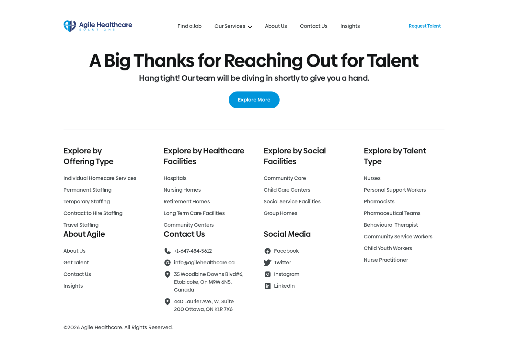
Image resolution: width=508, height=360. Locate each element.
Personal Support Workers (395, 190)
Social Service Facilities (292, 201)
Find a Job (190, 26)
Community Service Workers (398, 236)
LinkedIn (284, 286)
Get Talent (76, 262)
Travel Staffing (81, 225)
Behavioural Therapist (391, 225)
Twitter (282, 262)
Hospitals (175, 178)
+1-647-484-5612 (193, 251)
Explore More (254, 99)
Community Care (285, 178)
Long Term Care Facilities (194, 213)
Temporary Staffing (87, 201)
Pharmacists (379, 201)
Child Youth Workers (388, 248)
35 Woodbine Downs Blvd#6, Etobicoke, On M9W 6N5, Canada (208, 282)
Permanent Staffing (87, 190)
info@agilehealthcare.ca (204, 262)
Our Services (233, 26)
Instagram (286, 274)
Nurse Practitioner (386, 260)
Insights (350, 26)
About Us (276, 26)
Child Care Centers (287, 190)
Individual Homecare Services (100, 178)
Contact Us (314, 26)
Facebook (286, 251)
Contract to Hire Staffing (93, 213)
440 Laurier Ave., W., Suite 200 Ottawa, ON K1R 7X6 (204, 305)
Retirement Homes (187, 201)
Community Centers (189, 225)
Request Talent (425, 26)
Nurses (372, 178)
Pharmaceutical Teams (392, 213)
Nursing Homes (182, 190)
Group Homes (280, 213)
